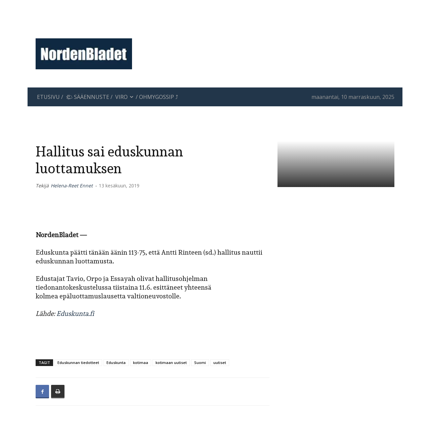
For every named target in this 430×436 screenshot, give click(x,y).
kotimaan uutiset (171, 362)
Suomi (200, 362)
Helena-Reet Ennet (72, 185)
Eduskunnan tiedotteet (78, 362)
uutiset (219, 362)
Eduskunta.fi (75, 313)
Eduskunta (116, 362)
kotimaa (140, 362)
